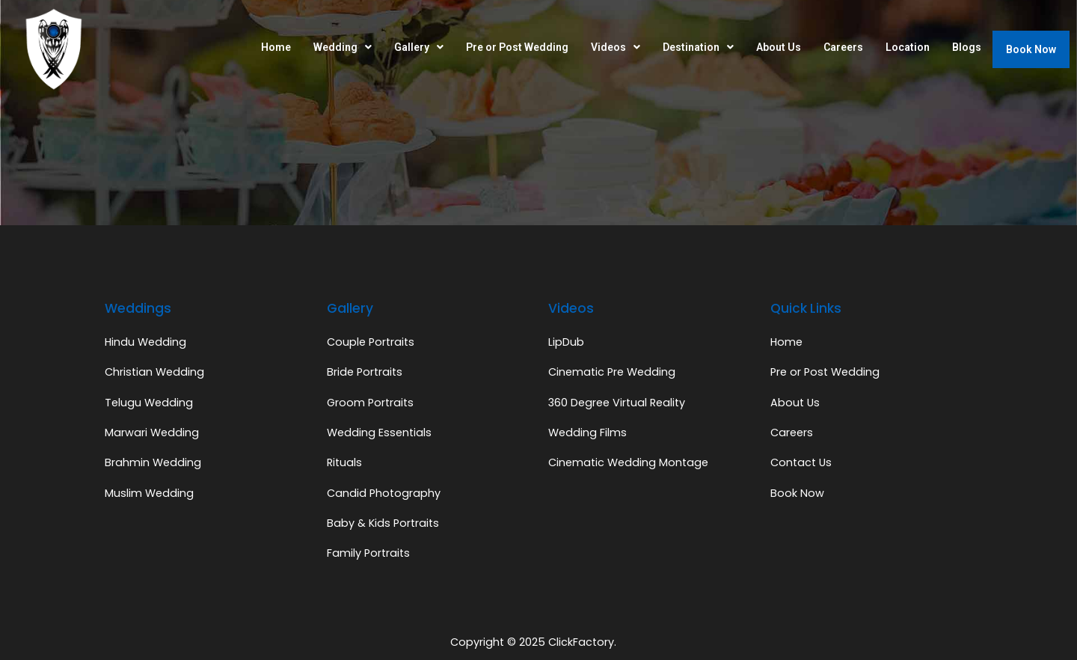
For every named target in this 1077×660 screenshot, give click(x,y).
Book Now (1031, 49)
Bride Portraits (364, 371)
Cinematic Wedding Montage (628, 462)
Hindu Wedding (145, 341)
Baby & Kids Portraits (383, 523)
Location (908, 47)
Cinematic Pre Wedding (611, 371)
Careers (843, 47)
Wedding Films (587, 432)
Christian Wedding (154, 371)
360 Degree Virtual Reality (616, 402)
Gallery (419, 47)
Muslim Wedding (149, 493)
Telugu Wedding (149, 402)
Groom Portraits (370, 402)
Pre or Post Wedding (517, 47)
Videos (615, 47)
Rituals (344, 462)
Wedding (342, 47)
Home (276, 47)
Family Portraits (368, 553)
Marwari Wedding (152, 432)
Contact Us (801, 462)
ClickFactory (581, 642)
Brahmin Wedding (153, 462)
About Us (778, 47)
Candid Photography (384, 493)
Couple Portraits (370, 341)
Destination (698, 47)
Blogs (966, 47)
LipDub (566, 341)
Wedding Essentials (379, 432)
